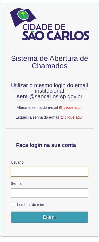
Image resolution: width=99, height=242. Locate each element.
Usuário (17, 162)
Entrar (49, 217)
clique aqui (72, 107)
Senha (16, 183)
